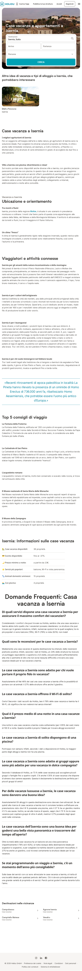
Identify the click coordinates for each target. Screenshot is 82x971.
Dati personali (70, 963)
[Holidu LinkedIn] (41, 958)
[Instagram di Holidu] (36, 958)
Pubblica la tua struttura (43, 4)
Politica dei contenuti (30, 967)
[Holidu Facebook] (46, 958)
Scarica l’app (22, 4)
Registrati (70, 4)
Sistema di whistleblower (50, 967)
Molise (33, 211)
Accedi (59, 4)
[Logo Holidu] (7, 4)
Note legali (48, 963)
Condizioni (59, 963)
